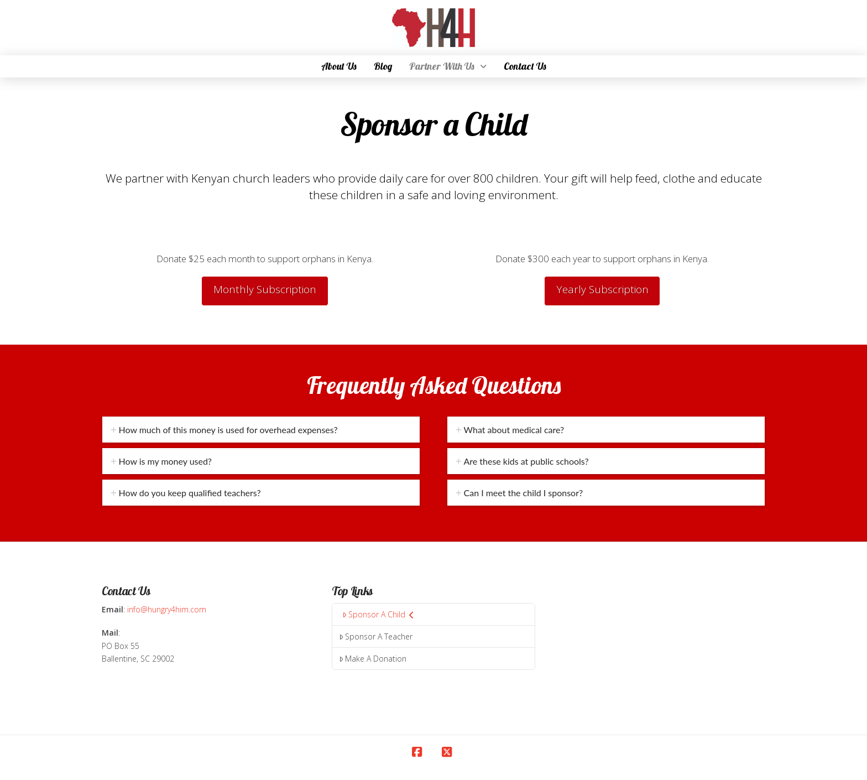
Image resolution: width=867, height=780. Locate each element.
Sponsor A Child (378, 614)
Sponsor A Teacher (375, 636)
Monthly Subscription (264, 289)
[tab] (261, 430)
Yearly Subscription (602, 289)
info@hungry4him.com (166, 609)
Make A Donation (372, 658)
